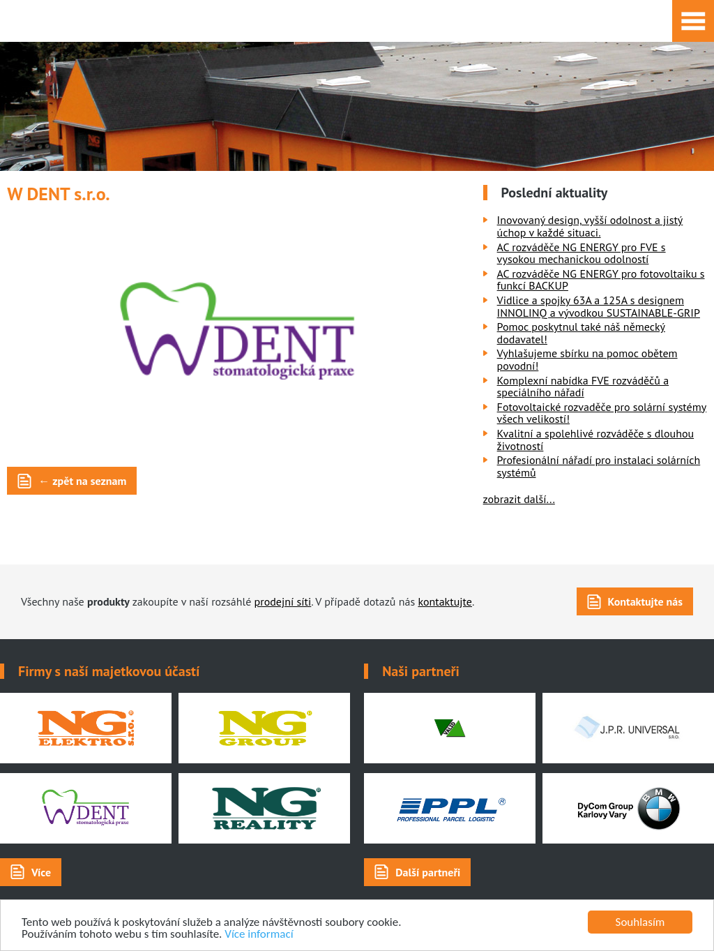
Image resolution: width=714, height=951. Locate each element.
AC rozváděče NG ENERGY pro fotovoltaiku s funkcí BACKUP (601, 280)
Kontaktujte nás (645, 601)
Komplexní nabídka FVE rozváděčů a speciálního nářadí (583, 386)
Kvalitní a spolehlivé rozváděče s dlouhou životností (595, 439)
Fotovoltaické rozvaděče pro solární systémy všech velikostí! (602, 413)
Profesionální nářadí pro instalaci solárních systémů (599, 466)
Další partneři (427, 872)
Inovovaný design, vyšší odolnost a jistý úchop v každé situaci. (590, 226)
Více (41, 872)
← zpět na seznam (82, 481)
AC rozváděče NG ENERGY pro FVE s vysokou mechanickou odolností (581, 253)
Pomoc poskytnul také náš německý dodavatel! (581, 333)
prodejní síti (283, 601)
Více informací (259, 934)
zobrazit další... (519, 499)
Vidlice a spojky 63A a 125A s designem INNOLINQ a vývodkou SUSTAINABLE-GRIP (598, 306)
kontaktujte (445, 601)
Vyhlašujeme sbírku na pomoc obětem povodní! (587, 359)
